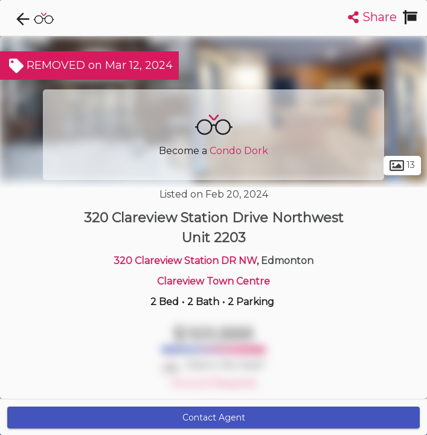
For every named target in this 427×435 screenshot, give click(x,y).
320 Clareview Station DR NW (185, 260)
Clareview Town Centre (213, 281)
